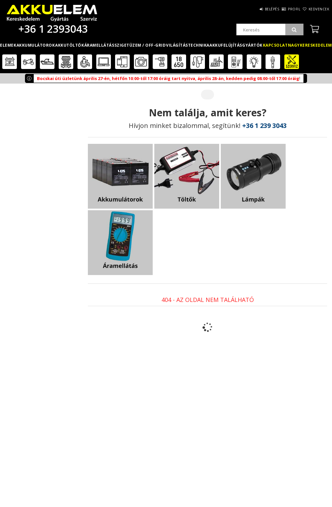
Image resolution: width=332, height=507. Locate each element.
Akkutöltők (69, 45)
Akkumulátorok (36, 45)
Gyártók (252, 45)
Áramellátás (99, 45)
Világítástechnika (187, 45)
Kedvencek (315, 9)
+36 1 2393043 (52, 29)
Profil (283, 9)
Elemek (8, 45)
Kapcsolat (275, 45)
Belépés (254, 9)
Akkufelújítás (225, 45)
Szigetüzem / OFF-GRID (140, 45)
